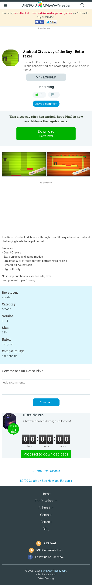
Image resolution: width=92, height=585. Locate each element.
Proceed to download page (46, 454)
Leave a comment (46, 103)
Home (46, 494)
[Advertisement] (46, 39)
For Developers (46, 501)
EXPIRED (46, 77)
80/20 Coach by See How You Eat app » (46, 481)
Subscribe (46, 508)
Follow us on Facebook (49, 557)
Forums (46, 522)
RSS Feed (50, 543)
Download (46, 133)
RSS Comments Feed (49, 550)
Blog (46, 529)
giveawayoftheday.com (53, 570)
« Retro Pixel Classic (46, 471)
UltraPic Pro (33, 415)
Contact (46, 515)
